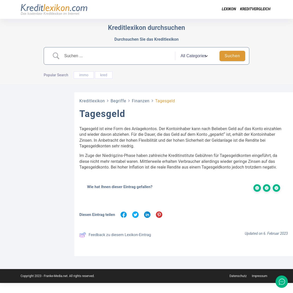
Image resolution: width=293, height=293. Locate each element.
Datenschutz (238, 286)
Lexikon (229, 9)
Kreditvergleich (255, 9)
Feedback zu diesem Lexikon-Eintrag (115, 234)
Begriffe (118, 100)
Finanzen (141, 100)
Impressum (259, 286)
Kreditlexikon (92, 100)
